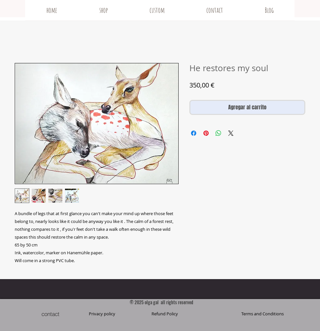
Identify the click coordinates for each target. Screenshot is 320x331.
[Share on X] (231, 133)
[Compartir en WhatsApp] (218, 133)
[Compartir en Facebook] (194, 133)
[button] (262, 313)
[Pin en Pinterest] (206, 133)
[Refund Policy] (164, 313)
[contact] (50, 313)
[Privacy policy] (102, 313)
